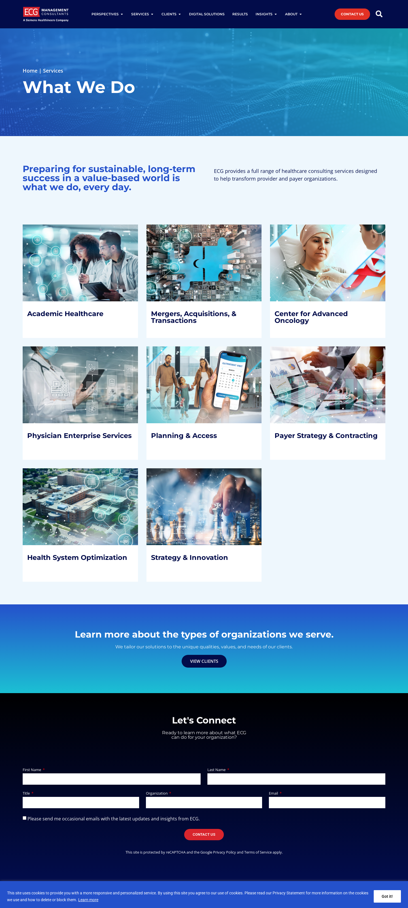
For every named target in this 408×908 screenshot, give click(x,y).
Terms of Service (258, 852)
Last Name (216, 770)
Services (53, 70)
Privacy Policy (224, 852)
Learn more (88, 900)
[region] (204, 894)
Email (274, 793)
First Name (32, 770)
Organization (157, 793)
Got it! (387, 896)
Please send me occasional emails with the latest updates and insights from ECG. (113, 819)
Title (27, 793)
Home (30, 70)
